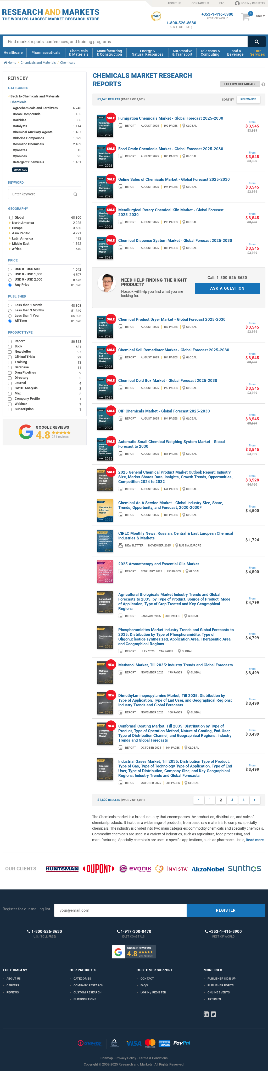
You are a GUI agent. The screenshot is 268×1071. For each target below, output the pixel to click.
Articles (214, 999)
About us (14, 978)
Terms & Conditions (153, 1058)
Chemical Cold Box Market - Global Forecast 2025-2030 (167, 380)
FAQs (144, 985)
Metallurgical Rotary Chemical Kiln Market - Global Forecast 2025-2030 (171, 212)
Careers (13, 985)
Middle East (45, 243)
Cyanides (20, 156)
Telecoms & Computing (210, 52)
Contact (147, 978)
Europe (45, 228)
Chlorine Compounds (28, 138)
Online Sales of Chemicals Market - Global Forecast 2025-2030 (174, 179)
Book (48, 346)
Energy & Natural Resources (147, 52)
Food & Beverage (235, 52)
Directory (48, 378)
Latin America (45, 238)
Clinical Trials (48, 357)
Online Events (219, 992)
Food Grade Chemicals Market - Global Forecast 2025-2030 (170, 149)
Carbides (19, 120)
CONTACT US (200, 3)
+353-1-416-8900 (217, 14)
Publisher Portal (221, 985)
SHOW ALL (20, 169)
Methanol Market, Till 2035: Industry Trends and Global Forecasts (175, 665)
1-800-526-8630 (181, 23)
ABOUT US (174, 3)
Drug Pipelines (48, 372)
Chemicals (18, 102)
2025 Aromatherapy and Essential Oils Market (158, 564)
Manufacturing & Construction (109, 52)
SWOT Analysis (48, 388)
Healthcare (13, 52)
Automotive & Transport (182, 52)
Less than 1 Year (48, 315)
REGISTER (226, 910)
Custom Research (88, 992)
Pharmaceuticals (45, 52)
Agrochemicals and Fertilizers (35, 108)
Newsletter (48, 351)
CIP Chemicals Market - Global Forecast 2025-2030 (164, 411)
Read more (255, 840)
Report (48, 341)
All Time (48, 321)
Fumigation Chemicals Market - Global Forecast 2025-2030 (170, 118)
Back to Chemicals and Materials (35, 96)
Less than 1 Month (48, 305)
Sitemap (106, 1058)
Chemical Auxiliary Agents (33, 132)
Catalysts (20, 126)
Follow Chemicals (240, 84)
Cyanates (20, 150)
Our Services (257, 52)
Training (48, 362)
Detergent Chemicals (28, 162)
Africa (45, 249)
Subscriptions (85, 999)
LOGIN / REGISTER (250, 3)
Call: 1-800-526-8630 (227, 277)
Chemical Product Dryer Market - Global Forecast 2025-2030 (172, 319)
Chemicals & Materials (78, 52)
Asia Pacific (45, 233)
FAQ (222, 3)
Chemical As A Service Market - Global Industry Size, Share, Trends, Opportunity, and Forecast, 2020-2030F (170, 505)
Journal (48, 383)
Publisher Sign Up (222, 978)
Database (48, 367)
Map (48, 393)
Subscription (48, 409)
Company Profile (48, 398)
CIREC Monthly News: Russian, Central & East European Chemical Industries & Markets (175, 535)
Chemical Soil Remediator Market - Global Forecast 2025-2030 (173, 350)
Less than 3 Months (48, 310)
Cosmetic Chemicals (28, 144)
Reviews (13, 992)
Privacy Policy (125, 1058)
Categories (82, 978)
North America (45, 222)
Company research (88, 985)
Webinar (48, 404)
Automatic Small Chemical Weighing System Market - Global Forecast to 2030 (171, 444)
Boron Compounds (27, 114)
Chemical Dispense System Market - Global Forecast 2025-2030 (175, 240)
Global (48, 217)
